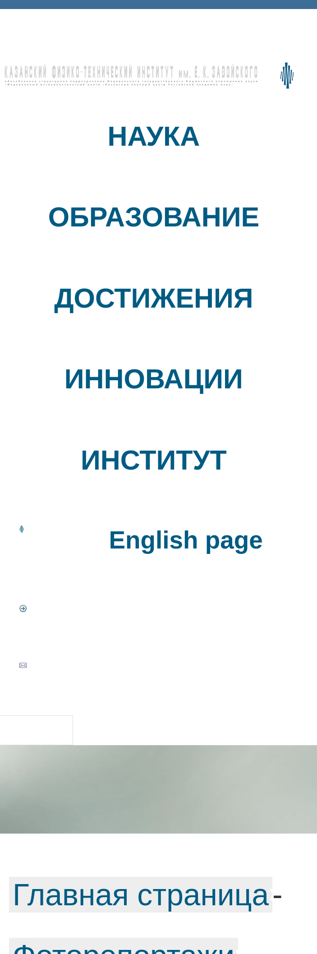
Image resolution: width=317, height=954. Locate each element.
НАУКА (154, 136)
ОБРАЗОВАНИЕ (153, 217)
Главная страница (141, 895)
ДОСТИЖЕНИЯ (153, 298)
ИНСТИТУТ (154, 460)
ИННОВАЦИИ (153, 379)
